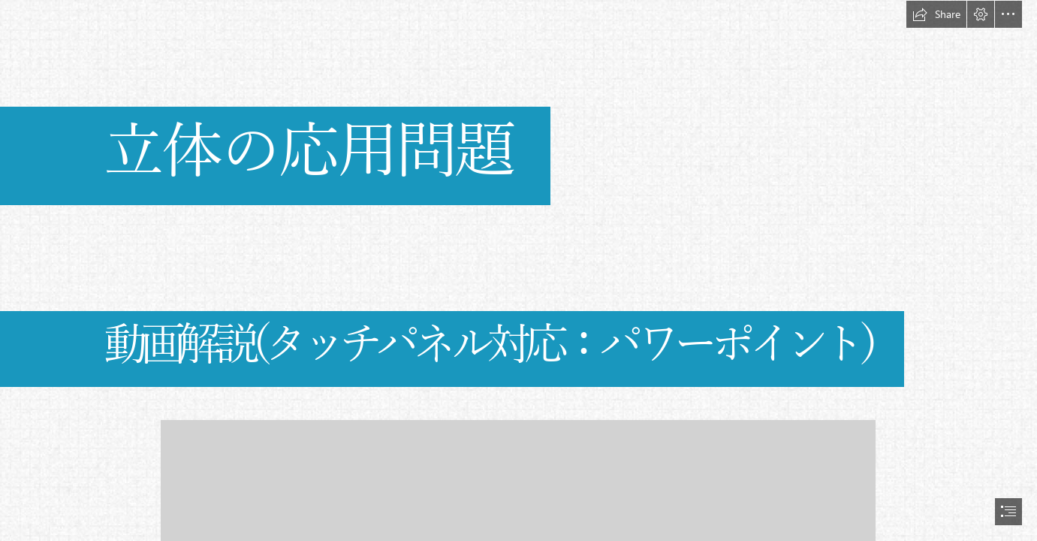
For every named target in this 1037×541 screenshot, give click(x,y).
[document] (518, 270)
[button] (936, 14)
